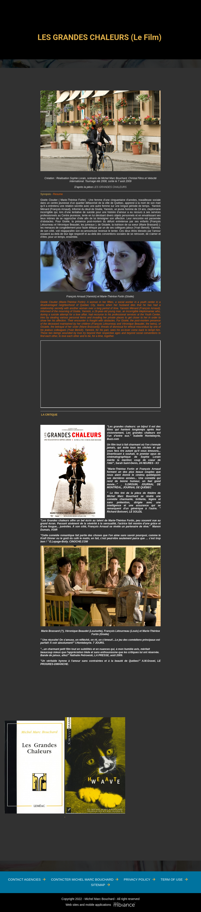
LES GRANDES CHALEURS (109, 187)
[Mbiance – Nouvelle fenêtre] (124, 904)
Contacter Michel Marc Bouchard (82, 879)
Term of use (172, 879)
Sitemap (98, 885)
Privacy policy (137, 879)
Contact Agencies (24, 879)
